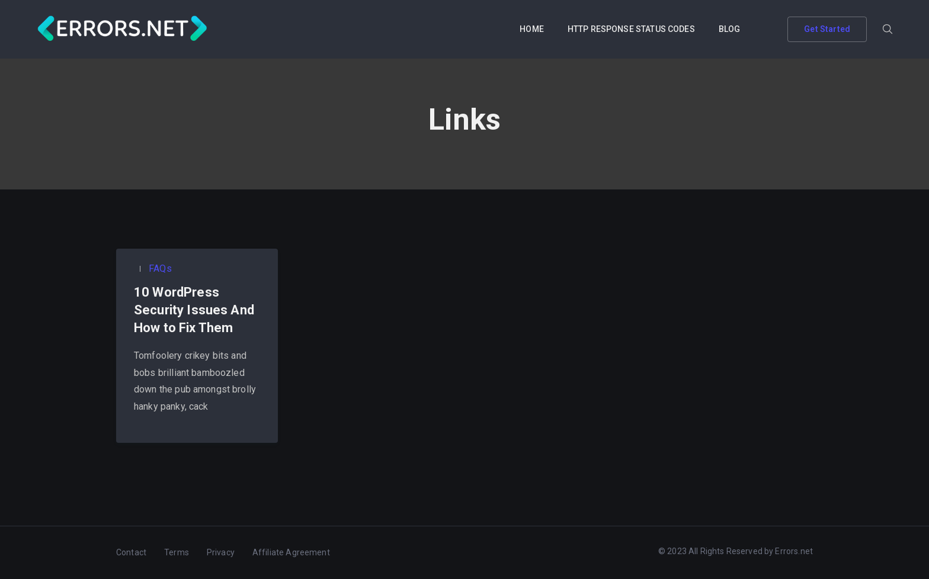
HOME (532, 29)
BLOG (730, 29)
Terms (176, 552)
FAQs (159, 268)
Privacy (221, 552)
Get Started (827, 29)
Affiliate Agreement (291, 552)
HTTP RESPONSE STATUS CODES (631, 29)
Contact (131, 552)
